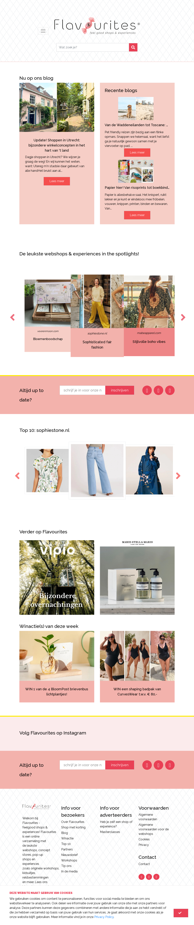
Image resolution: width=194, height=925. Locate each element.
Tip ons (66, 866)
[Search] (92, 47)
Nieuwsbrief (69, 855)
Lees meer (56, 181)
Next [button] (182, 314)
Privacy (144, 845)
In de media (69, 871)
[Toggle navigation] (43, 31)
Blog (64, 833)
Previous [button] (11, 314)
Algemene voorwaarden (148, 817)
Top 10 (66, 844)
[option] (23, 315)
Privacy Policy (104, 917)
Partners (67, 849)
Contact (144, 864)
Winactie (67, 838)
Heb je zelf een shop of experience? (116, 824)
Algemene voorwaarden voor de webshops (154, 829)
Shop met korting (73, 827)
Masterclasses (110, 832)
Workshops (69, 860)
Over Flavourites (72, 822)
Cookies (144, 839)
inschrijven (119, 390)
